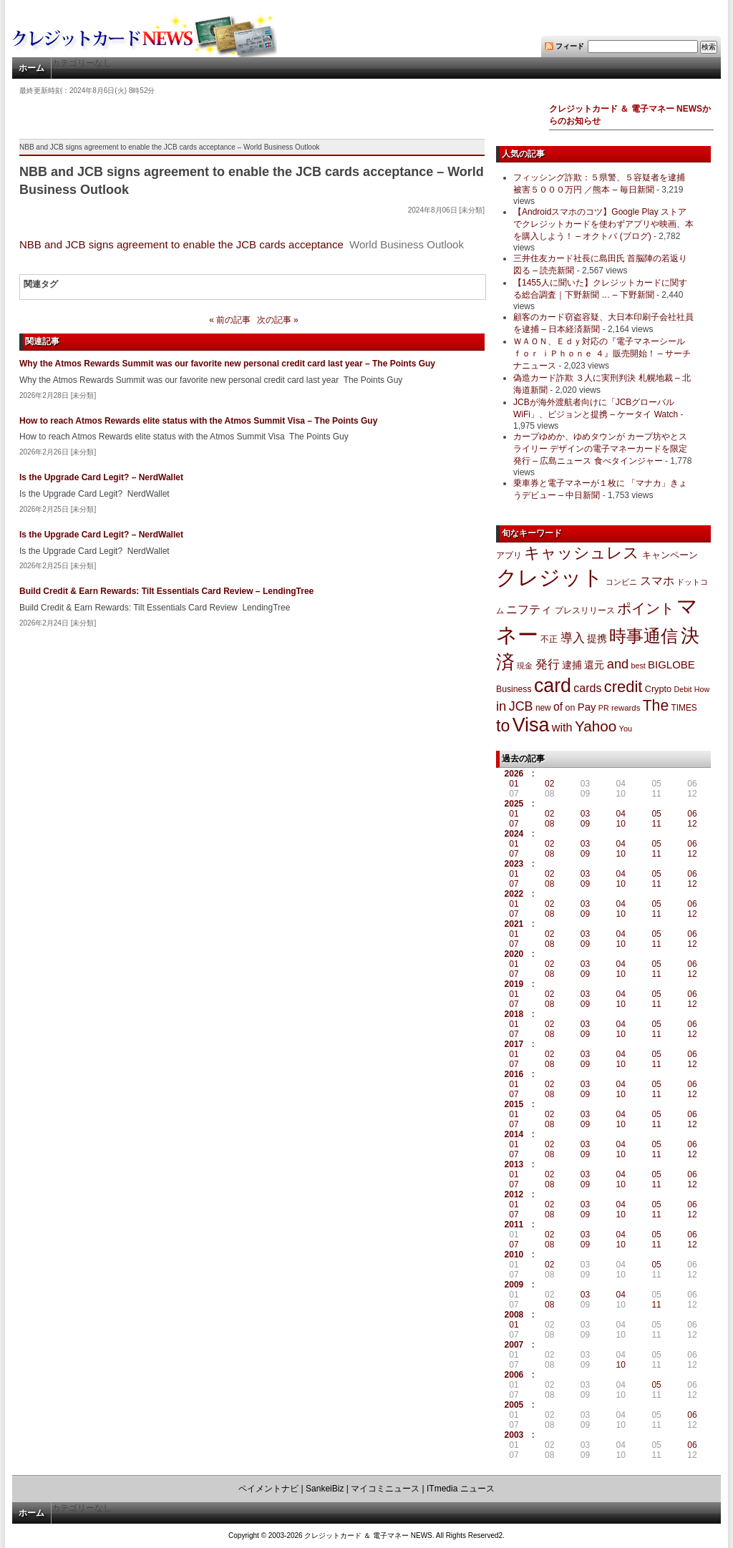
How (701, 689)
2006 (514, 1375)
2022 (514, 894)
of (558, 707)
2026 (514, 774)
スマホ (657, 581)
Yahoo (595, 726)
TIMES (684, 708)
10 (621, 824)
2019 (514, 984)
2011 (514, 1225)
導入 (572, 638)
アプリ (509, 555)
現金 (525, 665)
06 (691, 814)
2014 (514, 1134)
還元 (594, 665)
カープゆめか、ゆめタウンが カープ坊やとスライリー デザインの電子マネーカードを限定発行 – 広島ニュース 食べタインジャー (600, 449)
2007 (514, 1345)
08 (549, 824)
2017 (514, 1044)
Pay (587, 707)
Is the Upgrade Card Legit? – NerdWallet (101, 477)
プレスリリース (585, 610)
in (501, 706)
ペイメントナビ (268, 1489)
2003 (514, 1435)
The (656, 705)
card (552, 685)
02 (549, 784)
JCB (521, 706)
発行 (547, 664)
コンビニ (621, 582)
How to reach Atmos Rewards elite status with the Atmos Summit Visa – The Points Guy (198, 421)
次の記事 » (277, 320)
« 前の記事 (230, 320)
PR (603, 708)
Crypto (658, 688)
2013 (514, 1164)
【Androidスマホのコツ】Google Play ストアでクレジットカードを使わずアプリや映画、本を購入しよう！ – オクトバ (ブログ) (603, 224)
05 (656, 814)
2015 (514, 1104)
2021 (514, 924)
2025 (514, 804)
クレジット (549, 577)
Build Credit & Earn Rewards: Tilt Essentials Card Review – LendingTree (166, 591)
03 (585, 814)
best (638, 665)
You (626, 728)
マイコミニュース (385, 1489)
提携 (597, 638)
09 (585, 824)
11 (656, 824)
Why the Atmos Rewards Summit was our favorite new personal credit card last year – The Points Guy (227, 364)
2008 (514, 1315)
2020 (514, 954)
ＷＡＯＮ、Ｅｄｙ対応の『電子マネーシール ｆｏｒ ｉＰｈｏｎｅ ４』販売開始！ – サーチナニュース (602, 353)
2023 (514, 864)
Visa (531, 725)
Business (514, 689)
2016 (514, 1074)
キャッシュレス (581, 553)
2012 (514, 1194)
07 (513, 824)
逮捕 (572, 665)
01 (513, 784)
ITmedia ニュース (461, 1489)
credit (623, 687)
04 (621, 814)
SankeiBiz (325, 1489)
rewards (625, 708)
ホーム (31, 68)
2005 (514, 1405)
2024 (514, 834)
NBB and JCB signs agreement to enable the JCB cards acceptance (181, 244)
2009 (514, 1285)
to (503, 725)
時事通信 (643, 636)
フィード (569, 46)
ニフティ (529, 609)
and (617, 663)
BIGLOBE (671, 664)
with (562, 727)
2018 (514, 1014)
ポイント (645, 608)
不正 (549, 639)
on (570, 708)
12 (691, 824)
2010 (514, 1255)
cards (587, 687)
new (543, 708)
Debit (683, 689)
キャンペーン (670, 555)
